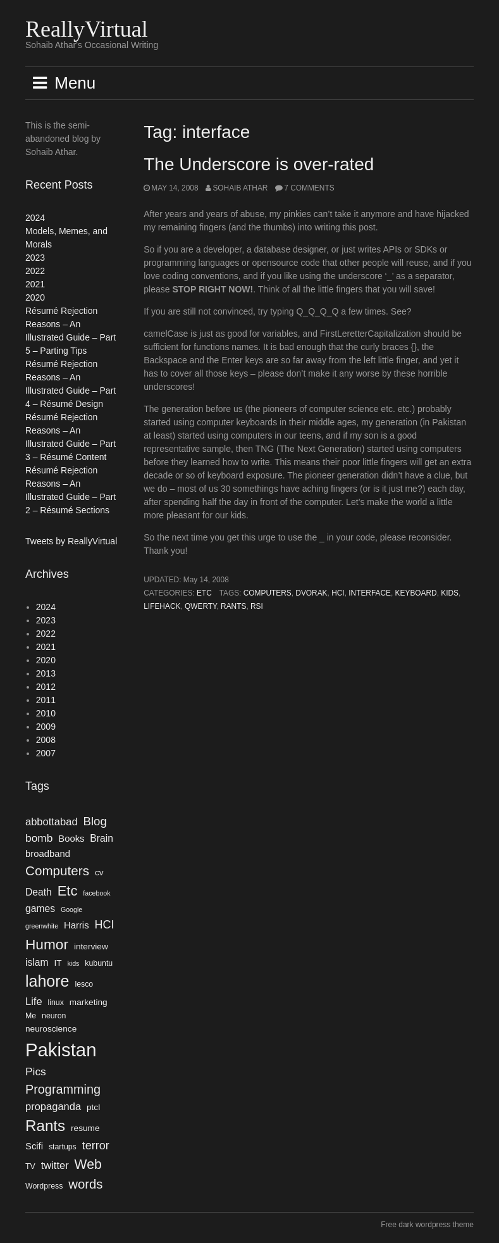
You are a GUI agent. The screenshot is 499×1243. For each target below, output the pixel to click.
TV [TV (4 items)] (30, 1166)
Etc (204, 593)
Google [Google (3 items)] (71, 909)
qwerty (200, 606)
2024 (35, 218)
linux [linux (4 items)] (56, 1002)
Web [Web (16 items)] (88, 1164)
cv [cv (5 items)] (99, 872)
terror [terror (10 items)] (95, 1145)
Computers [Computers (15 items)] (57, 870)
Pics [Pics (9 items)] (35, 1071)
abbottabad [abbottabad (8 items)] (51, 821)
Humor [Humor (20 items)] (46, 944)
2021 (35, 284)
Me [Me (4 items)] (30, 1015)
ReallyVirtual (86, 29)
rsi (256, 606)
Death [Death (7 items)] (38, 892)
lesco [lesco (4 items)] (84, 984)
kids (450, 593)
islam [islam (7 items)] (37, 962)
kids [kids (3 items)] (73, 963)
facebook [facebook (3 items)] (96, 893)
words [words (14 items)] (85, 1184)
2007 (46, 753)
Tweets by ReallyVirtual (71, 541)
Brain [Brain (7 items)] (101, 838)
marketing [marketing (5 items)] (89, 1002)
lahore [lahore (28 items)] (47, 981)
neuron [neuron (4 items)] (54, 1015)
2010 (46, 713)
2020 (35, 297)
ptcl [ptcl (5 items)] (93, 1107)
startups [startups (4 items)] (63, 1146)
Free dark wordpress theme (427, 1224)
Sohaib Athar (240, 188)
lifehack (162, 606)
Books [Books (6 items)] (71, 839)
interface (369, 593)
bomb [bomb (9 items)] (38, 838)
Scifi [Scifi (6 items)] (34, 1146)
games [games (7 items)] (40, 908)
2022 (35, 271)
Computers (267, 593)
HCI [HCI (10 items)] (104, 924)
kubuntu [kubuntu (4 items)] (99, 963)
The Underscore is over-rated (259, 164)
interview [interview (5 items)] (91, 946)
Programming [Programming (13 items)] (63, 1089)
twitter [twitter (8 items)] (55, 1165)
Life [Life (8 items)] (33, 1001)
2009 (46, 726)
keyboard (416, 593)
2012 (46, 687)
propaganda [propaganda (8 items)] (53, 1106)
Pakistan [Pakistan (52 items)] (61, 1049)
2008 (46, 740)
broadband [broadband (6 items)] (47, 854)
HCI (337, 593)
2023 (35, 258)
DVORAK (311, 593)
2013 (46, 673)
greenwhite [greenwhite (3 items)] (41, 926)
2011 (46, 700)
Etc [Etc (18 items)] (68, 891)
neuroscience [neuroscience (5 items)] (51, 1029)
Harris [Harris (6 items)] (76, 925)
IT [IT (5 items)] (57, 963)
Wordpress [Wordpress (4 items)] (44, 1186)
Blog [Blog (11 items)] (94, 821)
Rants (233, 606)
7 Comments (309, 188)
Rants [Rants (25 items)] (45, 1125)
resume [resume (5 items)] (85, 1128)
